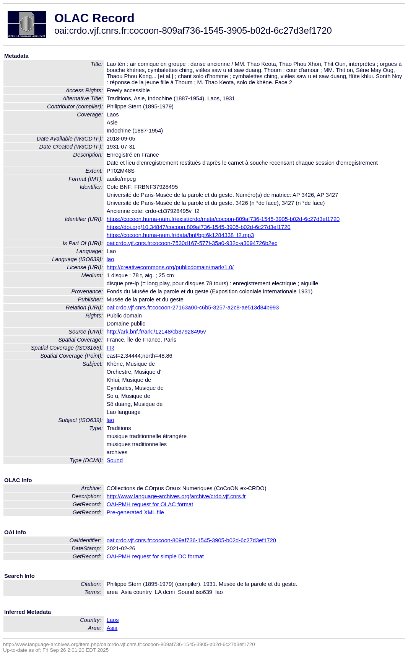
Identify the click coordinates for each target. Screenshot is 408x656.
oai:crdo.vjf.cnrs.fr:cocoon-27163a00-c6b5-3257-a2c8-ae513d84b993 (193, 307)
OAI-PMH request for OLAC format (150, 504)
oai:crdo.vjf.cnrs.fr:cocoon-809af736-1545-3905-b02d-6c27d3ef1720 (191, 540)
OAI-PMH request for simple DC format (155, 556)
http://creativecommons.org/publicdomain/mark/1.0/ (170, 267)
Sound (115, 460)
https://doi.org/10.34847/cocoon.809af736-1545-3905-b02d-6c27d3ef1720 (199, 227)
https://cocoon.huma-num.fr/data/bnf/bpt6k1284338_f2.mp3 (180, 235)
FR (110, 348)
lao (110, 259)
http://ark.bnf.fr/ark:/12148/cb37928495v (156, 332)
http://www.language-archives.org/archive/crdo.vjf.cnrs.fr (176, 496)
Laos (113, 620)
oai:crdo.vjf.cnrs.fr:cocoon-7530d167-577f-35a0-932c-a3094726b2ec (192, 243)
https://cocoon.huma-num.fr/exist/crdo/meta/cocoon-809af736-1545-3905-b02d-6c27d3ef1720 (223, 219)
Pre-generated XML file (135, 512)
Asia (112, 628)
